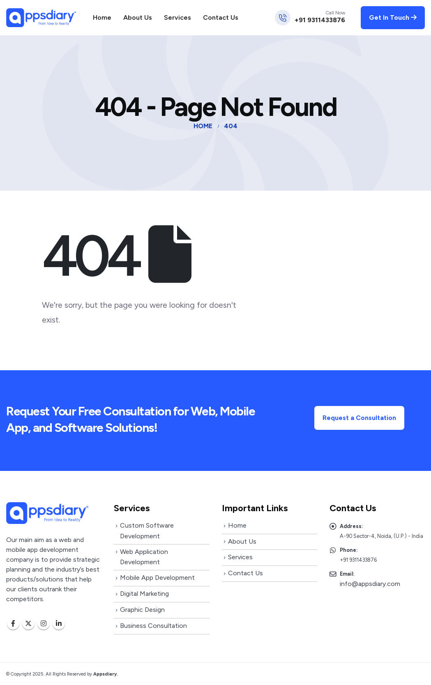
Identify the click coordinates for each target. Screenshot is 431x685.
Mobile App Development (157, 577)
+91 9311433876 (320, 20)
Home (102, 17)
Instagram (43, 623)
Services (177, 17)
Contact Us (220, 17)
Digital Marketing (144, 593)
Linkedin (59, 623)
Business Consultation (153, 626)
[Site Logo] (41, 17)
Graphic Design (142, 610)
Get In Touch (393, 17)
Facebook (13, 623)
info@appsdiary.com (370, 584)
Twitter (28, 623)
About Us (137, 17)
